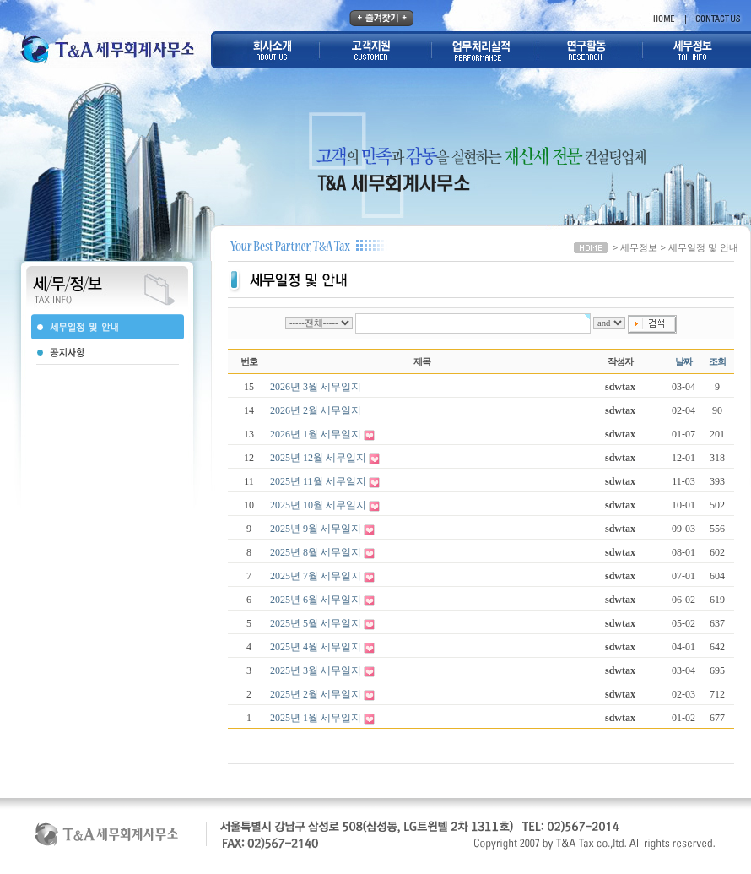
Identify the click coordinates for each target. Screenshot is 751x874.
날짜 (683, 361)
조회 (717, 361)
